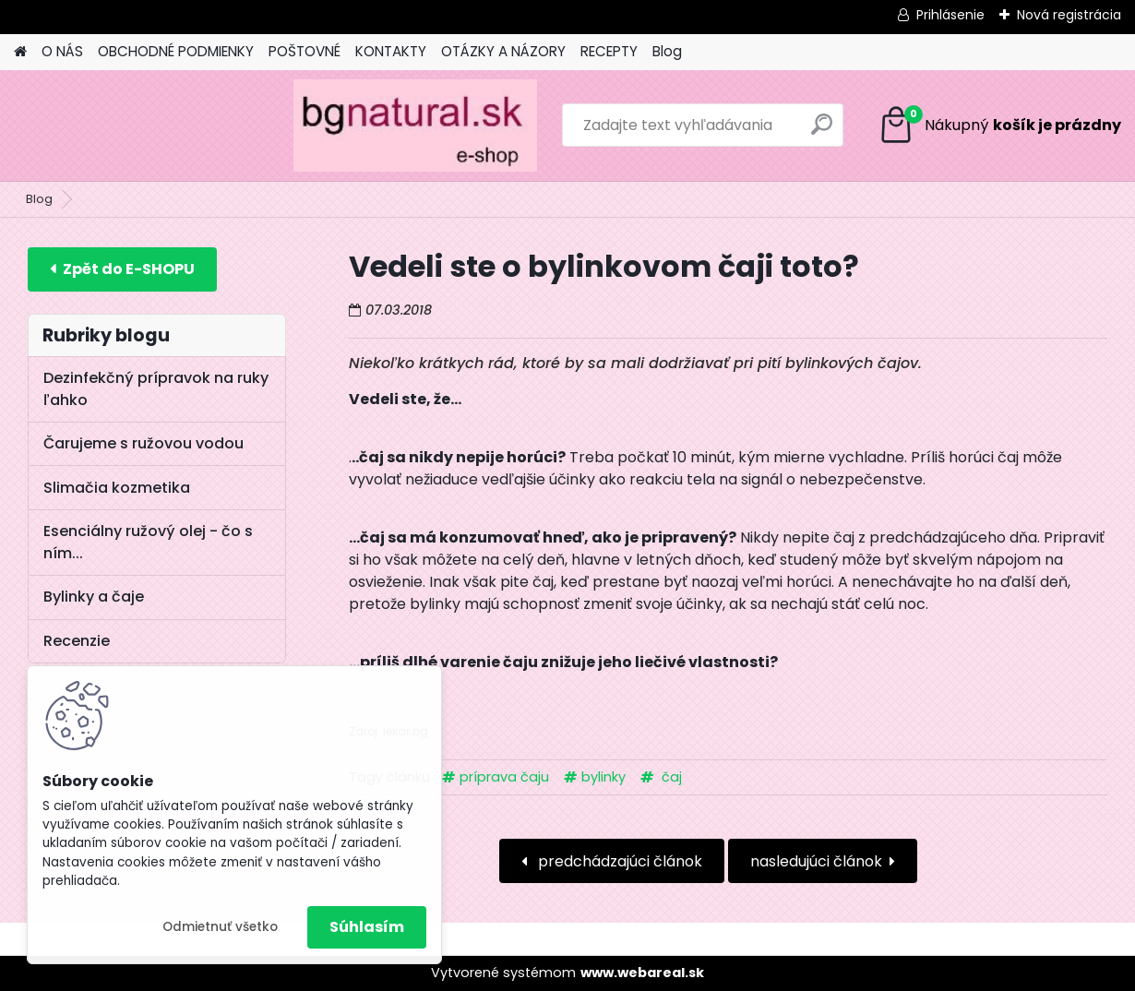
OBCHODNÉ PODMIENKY (176, 51)
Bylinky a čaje (93, 596)
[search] (730, 131)
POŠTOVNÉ (304, 51)
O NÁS (62, 51)
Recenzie (76, 640)
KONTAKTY (390, 51)
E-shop (122, 269)
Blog (667, 51)
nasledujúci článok (816, 861)
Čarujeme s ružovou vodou (143, 443)
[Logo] (141, 125)
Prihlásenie (950, 15)
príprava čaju (504, 777)
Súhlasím (366, 926)
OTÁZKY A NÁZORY (503, 51)
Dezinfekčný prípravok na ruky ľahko (156, 389)
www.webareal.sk (642, 972)
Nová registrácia (1069, 15)
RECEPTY (609, 51)
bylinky (603, 777)
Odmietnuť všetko (220, 927)
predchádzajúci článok (618, 861)
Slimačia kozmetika (116, 487)
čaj (670, 777)
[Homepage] (20, 52)
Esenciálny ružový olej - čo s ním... (148, 542)
